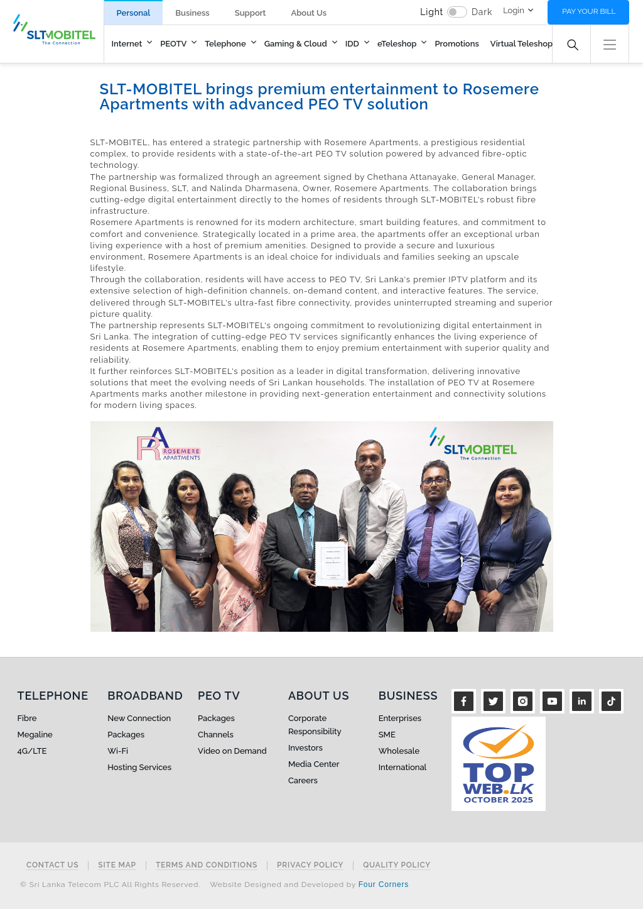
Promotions (456, 43)
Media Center (314, 764)
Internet (127, 43)
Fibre (27, 718)
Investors (305, 747)
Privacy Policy (310, 865)
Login (513, 10)
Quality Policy (397, 865)
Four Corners (384, 884)
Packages (125, 734)
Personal (134, 13)
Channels (216, 734)
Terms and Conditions (206, 865)
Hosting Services (139, 767)
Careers (303, 780)
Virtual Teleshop (521, 43)
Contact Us (52, 865)
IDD (352, 43)
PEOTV (173, 43)
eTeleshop (397, 43)
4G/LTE (32, 751)
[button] (610, 43)
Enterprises (400, 718)
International (403, 767)
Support (250, 13)
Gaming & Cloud (295, 43)
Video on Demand (232, 751)
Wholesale (399, 751)
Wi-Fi (117, 751)
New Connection (139, 718)
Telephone (225, 43)
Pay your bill (588, 11)
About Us (309, 13)
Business (192, 13)
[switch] (457, 12)
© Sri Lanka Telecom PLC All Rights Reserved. (110, 884)
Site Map (117, 865)
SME (387, 734)
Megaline (35, 734)
